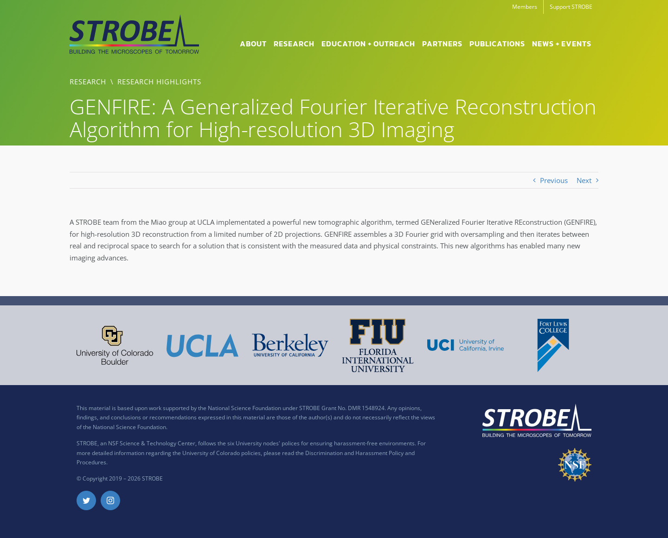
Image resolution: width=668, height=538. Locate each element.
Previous (554, 180)
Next (584, 180)
